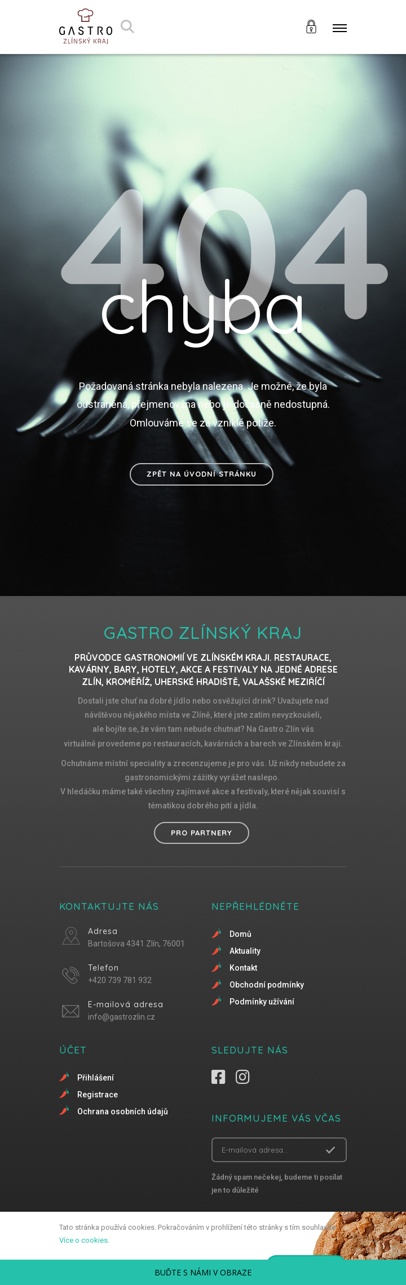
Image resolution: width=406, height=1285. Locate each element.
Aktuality (245, 950)
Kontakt (243, 967)
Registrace (97, 1094)
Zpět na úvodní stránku (202, 473)
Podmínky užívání (262, 1001)
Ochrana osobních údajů (122, 1111)
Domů (240, 934)
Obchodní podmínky (267, 984)
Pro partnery (201, 832)
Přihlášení (95, 1077)
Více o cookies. (84, 1240)
